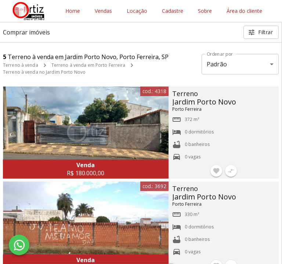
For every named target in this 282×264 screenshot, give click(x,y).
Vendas (103, 11)
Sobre (205, 11)
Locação (137, 11)
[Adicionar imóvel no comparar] (231, 171)
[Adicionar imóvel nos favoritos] (216, 171)
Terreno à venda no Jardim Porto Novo (44, 72)
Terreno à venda (20, 65)
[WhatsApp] (19, 245)
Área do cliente (244, 11)
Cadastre (172, 11)
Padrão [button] (217, 64)
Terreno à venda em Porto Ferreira (88, 65)
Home (72, 11)
